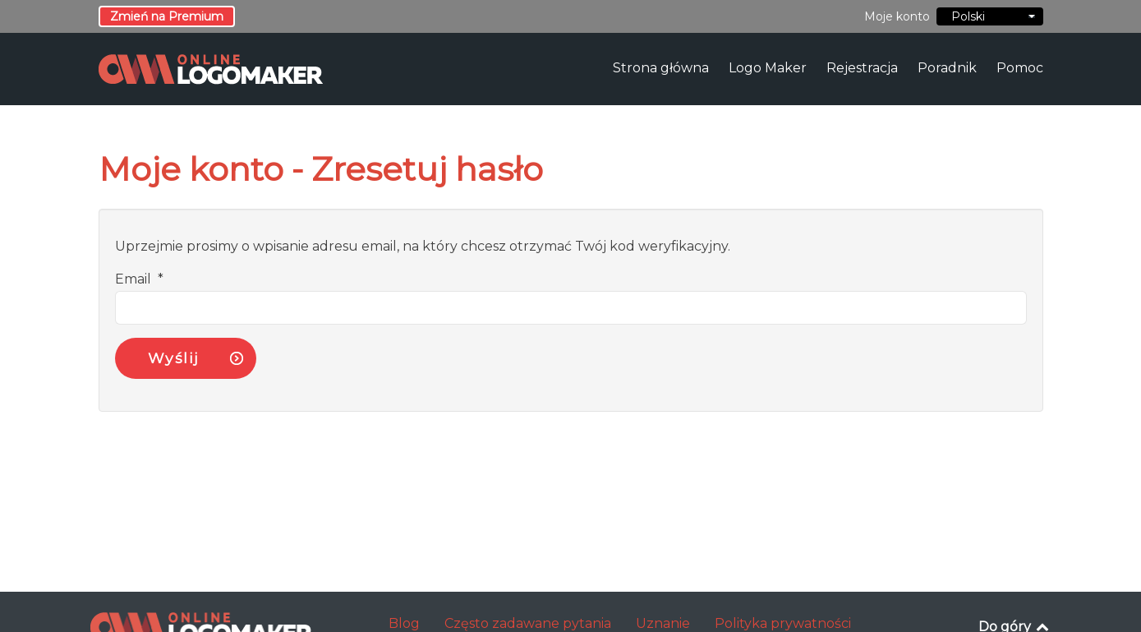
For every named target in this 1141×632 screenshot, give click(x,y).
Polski (990, 16)
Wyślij (174, 358)
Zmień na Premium (166, 16)
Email (139, 279)
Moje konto (897, 16)
